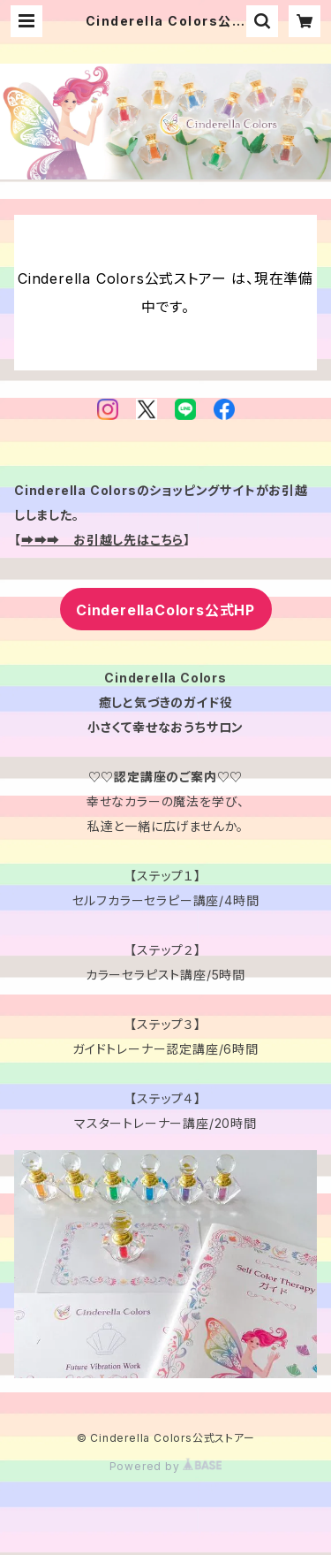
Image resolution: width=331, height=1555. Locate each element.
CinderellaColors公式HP (165, 610)
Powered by (165, 1466)
